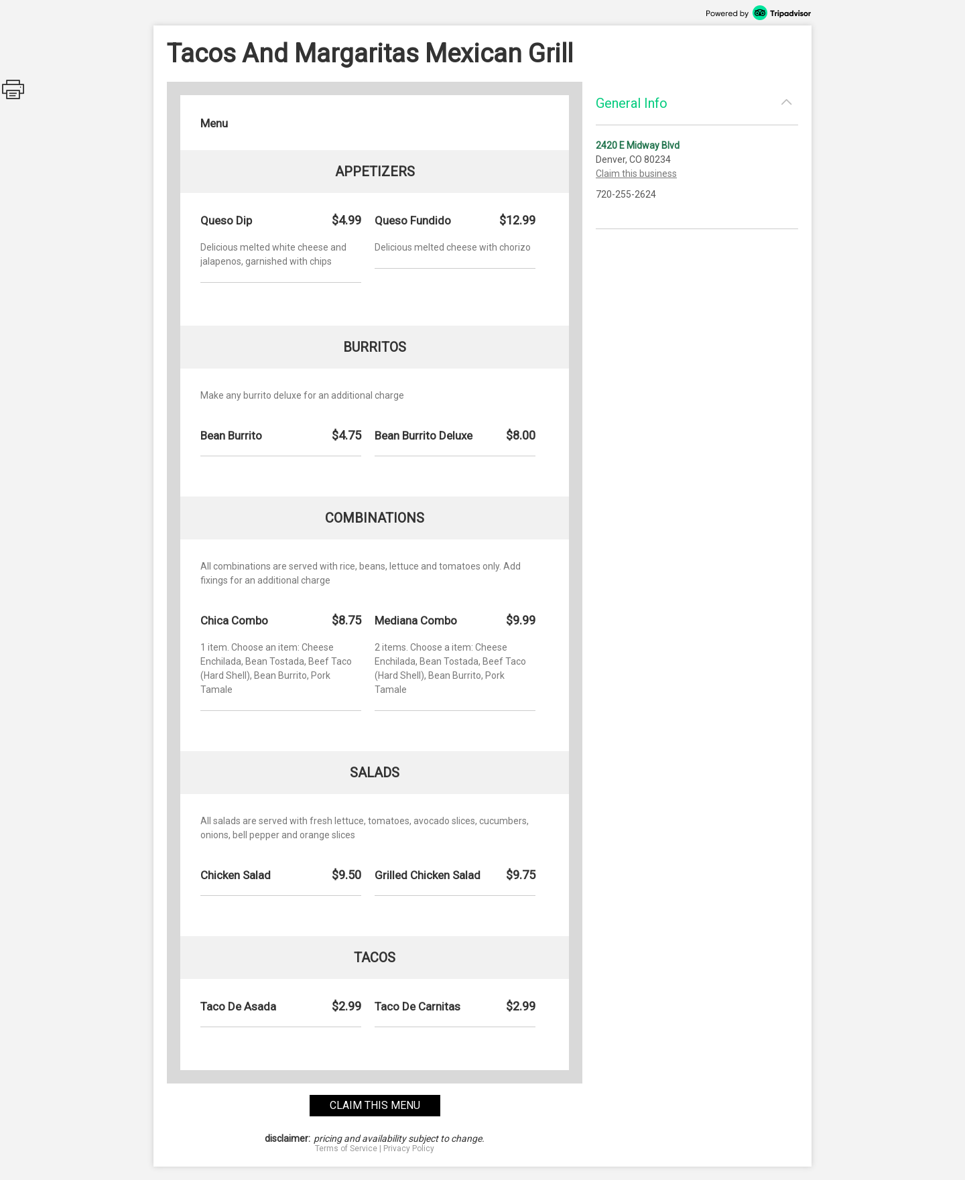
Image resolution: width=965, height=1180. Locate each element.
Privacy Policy (408, 1148)
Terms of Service (346, 1148)
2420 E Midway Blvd (638, 145)
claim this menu (375, 1105)
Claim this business (636, 173)
